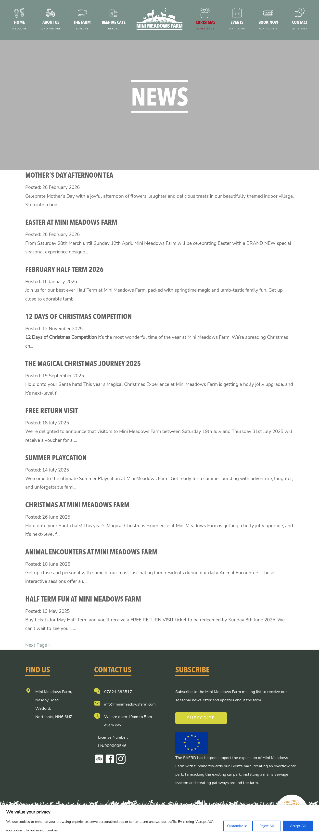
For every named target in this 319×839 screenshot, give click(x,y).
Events (237, 25)
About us (50, 25)
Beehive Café (113, 25)
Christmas (205, 25)
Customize (235, 826)
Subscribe (201, 718)
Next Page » (37, 645)
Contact (299, 25)
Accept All (298, 826)
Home (19, 25)
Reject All (266, 826)
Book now (268, 25)
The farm (82, 25)
